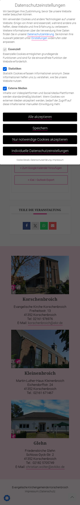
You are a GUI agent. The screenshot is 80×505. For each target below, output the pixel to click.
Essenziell (13, 46)
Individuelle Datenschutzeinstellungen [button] (40, 148)
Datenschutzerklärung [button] (41, 157)
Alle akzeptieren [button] (40, 114)
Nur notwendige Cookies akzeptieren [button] (40, 137)
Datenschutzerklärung (40, 31)
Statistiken (13, 65)
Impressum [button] (58, 157)
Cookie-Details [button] (23, 157)
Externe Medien (16, 85)
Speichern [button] (40, 125)
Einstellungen (39, 35)
